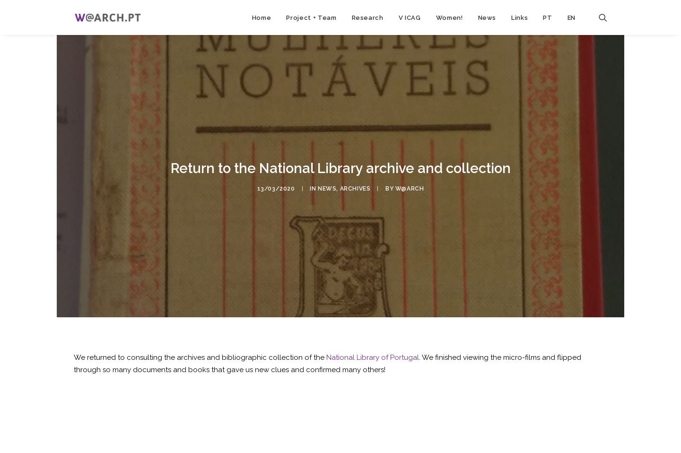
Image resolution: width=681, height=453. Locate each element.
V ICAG (410, 17)
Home (261, 17)
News (487, 17)
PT (547, 18)
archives (355, 186)
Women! (449, 17)
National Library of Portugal (372, 354)
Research (368, 17)
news (327, 186)
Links (519, 17)
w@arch (409, 186)
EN (572, 18)
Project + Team (311, 17)
